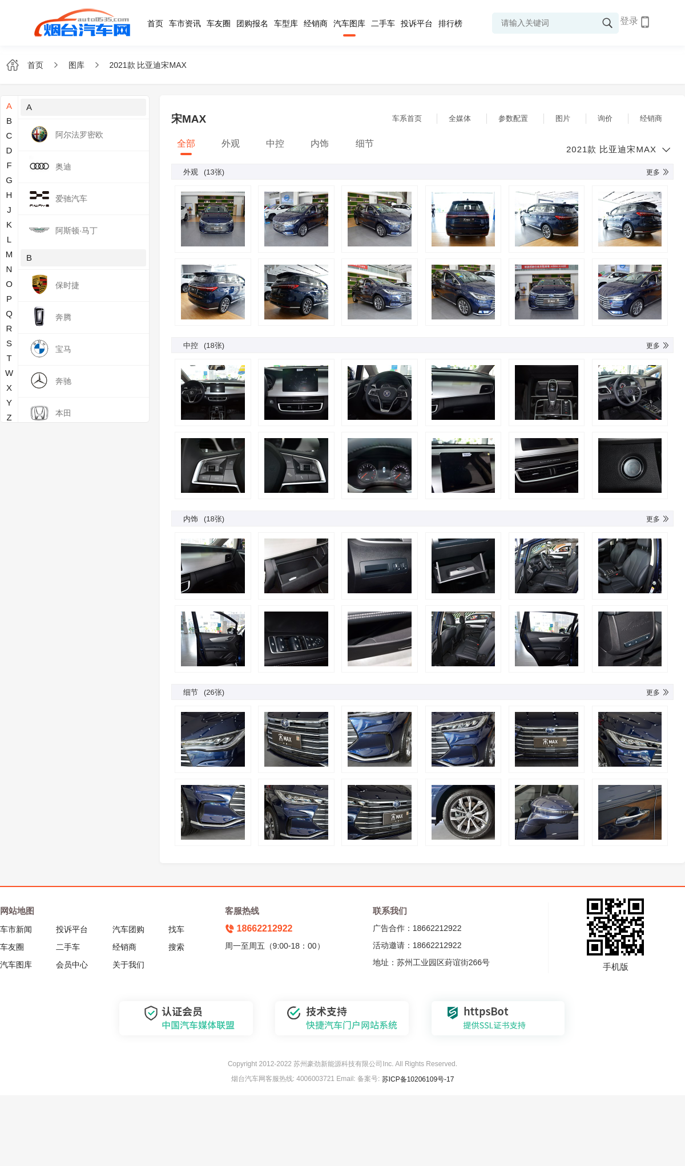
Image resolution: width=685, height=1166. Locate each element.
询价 (605, 118)
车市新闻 (16, 929)
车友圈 (219, 23)
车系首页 (407, 118)
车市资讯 (185, 23)
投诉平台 (417, 23)
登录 (629, 21)
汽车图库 (349, 23)
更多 (658, 172)
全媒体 (460, 118)
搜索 (176, 947)
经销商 (316, 23)
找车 (176, 929)
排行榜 (450, 23)
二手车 (383, 23)
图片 (562, 118)
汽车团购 (128, 929)
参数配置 (513, 118)
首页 (155, 23)
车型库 (286, 23)
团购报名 (252, 23)
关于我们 (128, 964)
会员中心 (72, 964)
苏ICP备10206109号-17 (418, 1079)
